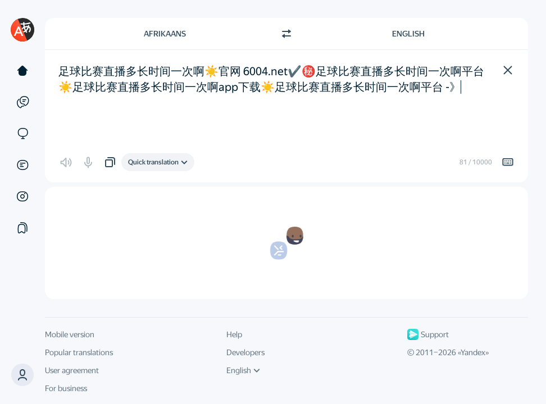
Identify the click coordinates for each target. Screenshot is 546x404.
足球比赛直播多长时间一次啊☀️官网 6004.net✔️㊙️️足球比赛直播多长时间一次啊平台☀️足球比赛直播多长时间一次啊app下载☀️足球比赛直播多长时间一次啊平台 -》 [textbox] (271, 79)
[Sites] (22, 133)
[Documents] (22, 165)
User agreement (72, 370)
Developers (245, 352)
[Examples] (22, 102)
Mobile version (69, 334)
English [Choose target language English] (408, 33)
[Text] (22, 70)
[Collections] (22, 228)
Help (234, 334)
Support (428, 334)
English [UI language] (243, 370)
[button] (22, 375)
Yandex (473, 352)
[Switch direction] (286, 34)
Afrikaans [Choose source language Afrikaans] (165, 33)
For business (66, 388)
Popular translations (79, 352)
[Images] (22, 196)
